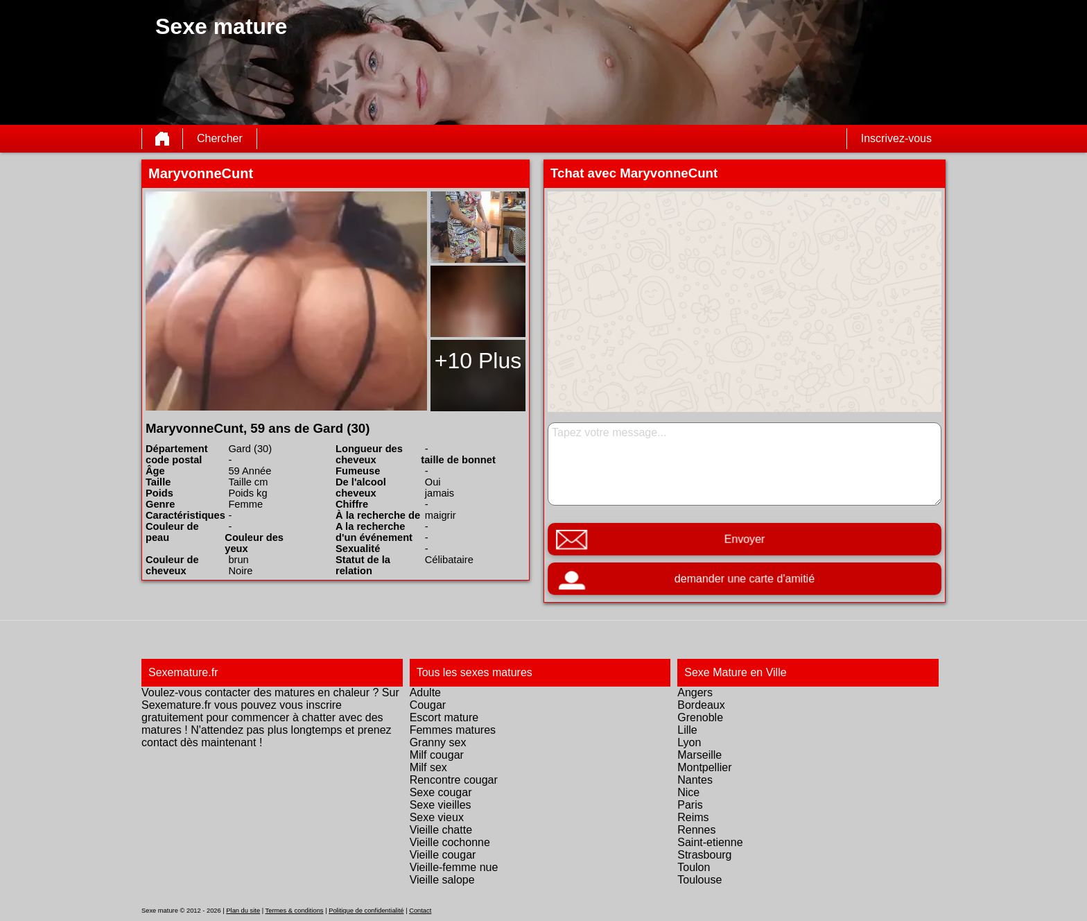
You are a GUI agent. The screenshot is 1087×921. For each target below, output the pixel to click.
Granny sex (438, 742)
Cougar (428, 705)
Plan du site (243, 910)
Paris (689, 805)
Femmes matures (453, 730)
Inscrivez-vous (896, 138)
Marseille (699, 755)
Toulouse (699, 880)
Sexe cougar (441, 792)
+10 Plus (478, 360)
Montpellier (704, 767)
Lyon (689, 742)
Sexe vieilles (440, 805)
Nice (688, 792)
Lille (687, 730)
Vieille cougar (443, 855)
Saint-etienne (709, 842)
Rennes (696, 830)
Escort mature (444, 717)
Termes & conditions (295, 910)
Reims (692, 817)
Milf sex (428, 767)
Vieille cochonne (450, 842)
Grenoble (700, 717)
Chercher (220, 138)
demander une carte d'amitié (744, 579)
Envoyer (744, 539)
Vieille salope (442, 880)
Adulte (425, 692)
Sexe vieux (437, 817)
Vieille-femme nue (454, 867)
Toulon (693, 867)
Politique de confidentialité (366, 910)
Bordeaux (701, 705)
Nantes (695, 780)
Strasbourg (704, 855)
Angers (695, 692)
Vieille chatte (441, 830)
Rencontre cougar (454, 780)
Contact (420, 910)
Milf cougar (437, 755)
